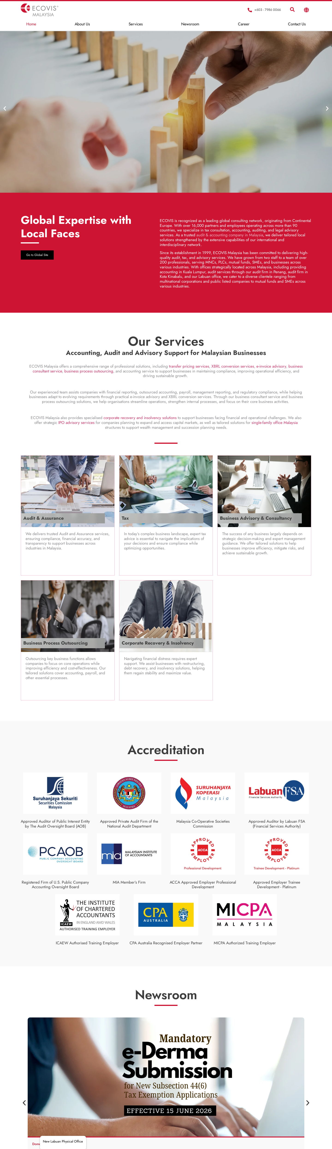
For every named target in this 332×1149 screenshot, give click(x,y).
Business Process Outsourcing (55, 643)
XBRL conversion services (232, 366)
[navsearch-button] (292, 9)
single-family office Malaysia (275, 422)
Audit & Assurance (43, 518)
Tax (125, 518)
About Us (82, 24)
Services (136, 24)
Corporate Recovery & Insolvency (158, 643)
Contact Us (297, 24)
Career (243, 24)
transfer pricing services (189, 366)
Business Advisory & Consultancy (256, 518)
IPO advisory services (76, 422)
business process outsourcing (88, 371)
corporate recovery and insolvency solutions (140, 417)
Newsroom (190, 24)
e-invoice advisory (271, 366)
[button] (7, 108)
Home (31, 24)
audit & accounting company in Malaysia (229, 235)
